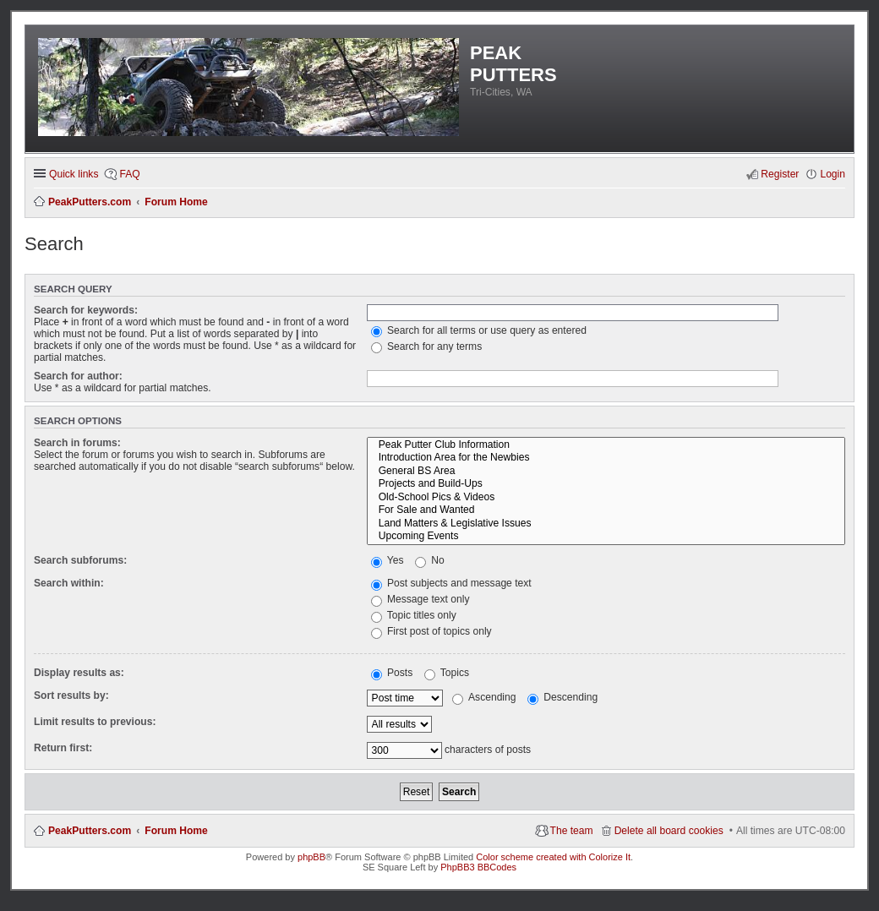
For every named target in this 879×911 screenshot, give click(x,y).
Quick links (73, 174)
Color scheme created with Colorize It (553, 857)
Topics (446, 673)
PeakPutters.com (89, 831)
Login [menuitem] (832, 174)
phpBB (311, 857)
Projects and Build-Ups (606, 484)
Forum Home (176, 831)
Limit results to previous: (95, 722)
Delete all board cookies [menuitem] (668, 831)
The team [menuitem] (571, 831)
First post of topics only (431, 631)
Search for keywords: (86, 310)
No (430, 560)
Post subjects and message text (451, 583)
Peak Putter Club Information (606, 445)
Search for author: (78, 376)
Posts (392, 673)
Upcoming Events (606, 536)
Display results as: (79, 673)
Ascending (484, 697)
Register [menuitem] (780, 174)
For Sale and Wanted (606, 510)
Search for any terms (427, 346)
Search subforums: (80, 560)
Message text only (420, 599)
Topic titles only (413, 615)
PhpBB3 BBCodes (478, 867)
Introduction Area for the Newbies (606, 458)
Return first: (63, 748)
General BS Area (606, 471)
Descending (562, 697)
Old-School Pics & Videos (606, 498)
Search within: (69, 583)
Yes (387, 560)
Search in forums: (77, 443)
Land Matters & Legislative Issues (606, 524)
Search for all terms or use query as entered (479, 330)
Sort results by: (71, 695)
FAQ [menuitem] (129, 174)
